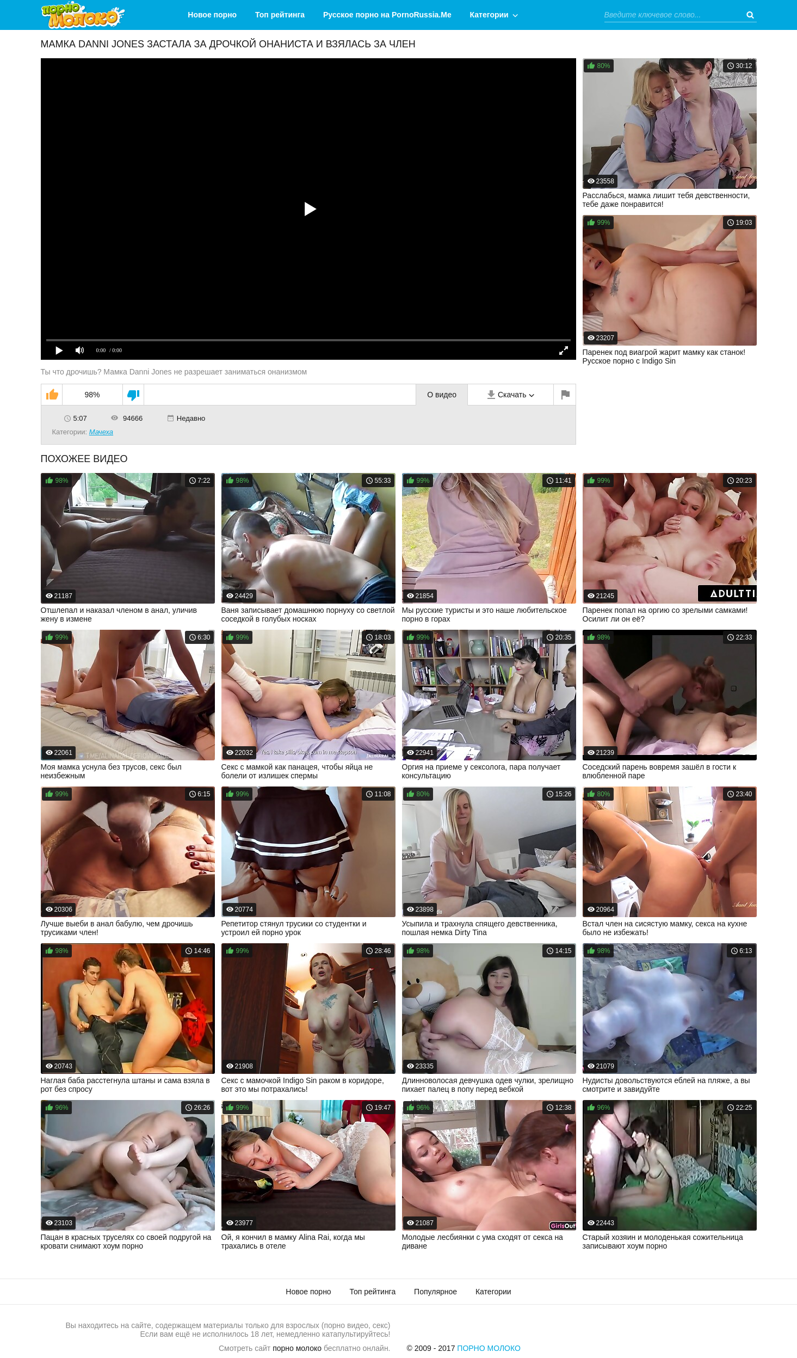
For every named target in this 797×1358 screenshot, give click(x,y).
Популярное (435, 1291)
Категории (489, 14)
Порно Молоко (489, 1348)
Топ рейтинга (280, 14)
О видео (441, 394)
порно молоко (297, 1348)
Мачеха (101, 432)
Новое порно (212, 14)
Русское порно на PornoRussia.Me (387, 14)
